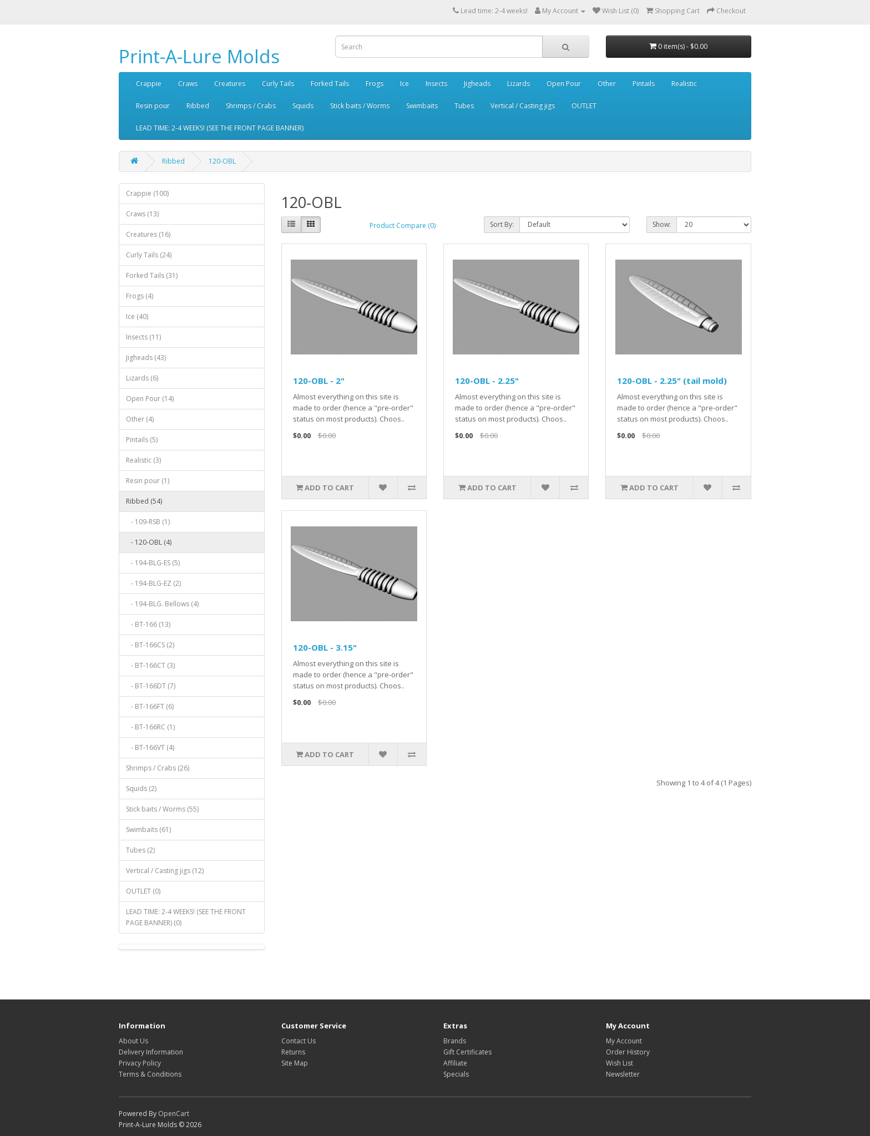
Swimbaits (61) (148, 829)
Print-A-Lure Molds (199, 56)
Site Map (294, 1063)
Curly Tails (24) (148, 255)
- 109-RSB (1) (148, 521)
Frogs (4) (139, 296)
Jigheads (477, 83)
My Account (624, 1041)
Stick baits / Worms (360, 105)
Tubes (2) (140, 850)
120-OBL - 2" (319, 380)
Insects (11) (143, 337)
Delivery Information (151, 1052)
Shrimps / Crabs (251, 105)
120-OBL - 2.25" (487, 380)
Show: (661, 224)
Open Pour (564, 83)
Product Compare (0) (403, 225)
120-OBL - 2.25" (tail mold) (672, 380)
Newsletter (623, 1074)
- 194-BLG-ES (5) (153, 562)
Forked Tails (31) (152, 275)
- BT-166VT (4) (150, 747)
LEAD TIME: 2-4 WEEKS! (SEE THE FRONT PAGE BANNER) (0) (186, 917)
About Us (133, 1041)
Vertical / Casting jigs (522, 105)
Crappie (148, 83)
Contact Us (298, 1041)
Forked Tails (330, 83)
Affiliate (455, 1063)
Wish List (619, 1063)
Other (607, 83)
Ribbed (197, 105)
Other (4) (140, 419)
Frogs (374, 83)
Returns (293, 1052)
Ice (404, 83)
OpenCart (173, 1113)
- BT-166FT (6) (150, 706)
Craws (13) (142, 214)
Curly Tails (278, 83)
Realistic (684, 83)
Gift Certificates (467, 1052)
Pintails (644, 83)
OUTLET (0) (143, 891)
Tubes (464, 105)
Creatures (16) (148, 234)
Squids (302, 105)
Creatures (229, 83)
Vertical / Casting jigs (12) (165, 870)
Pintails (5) (142, 439)
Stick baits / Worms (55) (162, 809)
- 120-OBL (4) (148, 542)
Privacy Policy (140, 1063)
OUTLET (583, 105)
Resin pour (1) (147, 480)
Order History (628, 1052)
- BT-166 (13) (148, 624)
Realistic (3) (143, 460)
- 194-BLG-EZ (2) (153, 583)
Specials (456, 1074)
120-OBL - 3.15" (325, 647)
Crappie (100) (147, 193)
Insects (436, 83)
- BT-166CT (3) (150, 665)
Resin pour (153, 105)
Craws (188, 83)
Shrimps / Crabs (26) (157, 768)
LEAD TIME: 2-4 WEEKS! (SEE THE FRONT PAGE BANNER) (220, 128)
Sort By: (502, 224)
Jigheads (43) (146, 357)
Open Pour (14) (150, 398)
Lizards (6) (142, 378)
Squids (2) (141, 788)
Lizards (518, 83)
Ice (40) (137, 316)
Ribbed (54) (144, 501)
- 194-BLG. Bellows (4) (162, 603)
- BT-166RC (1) (150, 727)
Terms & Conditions (150, 1074)
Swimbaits (422, 105)
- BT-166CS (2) (150, 645)
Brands (454, 1041)
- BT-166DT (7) (150, 686)
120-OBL (222, 161)
